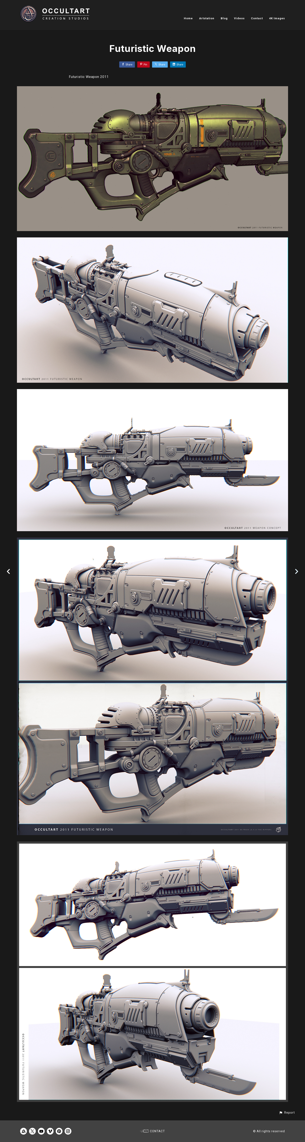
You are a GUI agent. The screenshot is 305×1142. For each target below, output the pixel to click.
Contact (257, 18)
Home (188, 18)
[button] (287, 1112)
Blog (224, 18)
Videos (239, 18)
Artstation (206, 18)
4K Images (277, 18)
